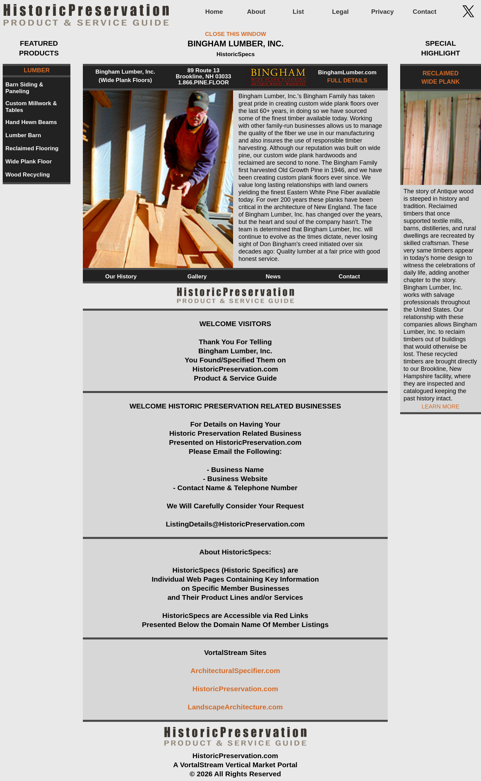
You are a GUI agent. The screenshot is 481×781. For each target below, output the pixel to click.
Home (214, 11)
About (256, 11)
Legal (340, 11)
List (298, 11)
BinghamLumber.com (347, 72)
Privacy (382, 11)
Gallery (197, 276)
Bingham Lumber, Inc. (125, 72)
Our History (121, 276)
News (273, 276)
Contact (424, 11)
